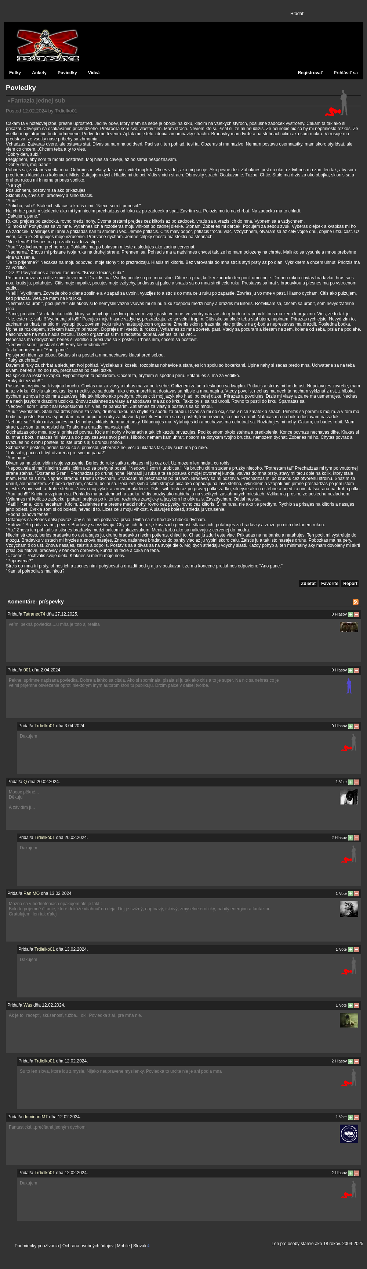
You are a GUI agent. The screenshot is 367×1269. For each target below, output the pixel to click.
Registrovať (310, 72)
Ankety (39, 72)
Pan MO (31, 893)
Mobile (123, 1245)
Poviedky (67, 72)
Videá (94, 72)
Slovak (139, 1245)
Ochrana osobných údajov (87, 1245)
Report (350, 583)
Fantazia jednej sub (38, 100)
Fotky (15, 72)
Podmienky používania (37, 1245)
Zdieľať (308, 583)
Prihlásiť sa (346, 72)
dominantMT (35, 1116)
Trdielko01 (66, 111)
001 (27, 670)
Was (27, 1005)
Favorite (329, 583)
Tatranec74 (34, 614)
